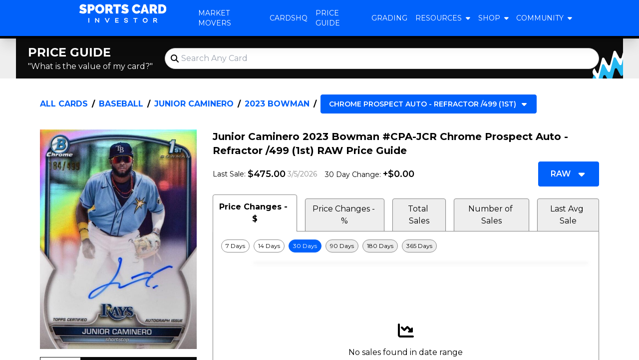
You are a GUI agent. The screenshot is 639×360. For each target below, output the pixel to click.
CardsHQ (289, 18)
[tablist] (406, 213)
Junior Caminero (194, 103)
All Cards (64, 103)
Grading (389, 18)
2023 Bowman (277, 103)
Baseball (121, 103)
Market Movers (214, 18)
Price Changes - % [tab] (345, 215)
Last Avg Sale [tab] (568, 215)
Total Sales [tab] (419, 215)
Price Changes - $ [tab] (254, 213)
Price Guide (328, 18)
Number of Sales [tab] (491, 215)
